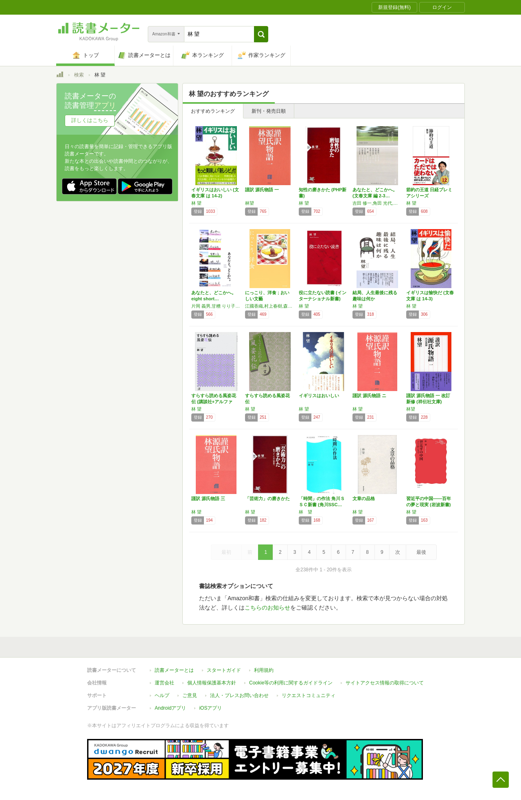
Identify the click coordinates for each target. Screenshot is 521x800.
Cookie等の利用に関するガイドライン (291, 682)
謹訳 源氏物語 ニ (369, 395)
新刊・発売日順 (269, 111)
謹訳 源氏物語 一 (262, 189)
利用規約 (264, 670)
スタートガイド (224, 670)
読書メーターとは (174, 670)
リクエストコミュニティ (308, 695)
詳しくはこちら (89, 120)
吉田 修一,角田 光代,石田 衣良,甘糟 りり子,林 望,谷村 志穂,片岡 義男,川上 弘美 (377, 203)
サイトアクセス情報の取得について (385, 682)
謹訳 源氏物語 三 (208, 498)
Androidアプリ (170, 708)
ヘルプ (162, 695)
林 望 (196, 203)
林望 (249, 203)
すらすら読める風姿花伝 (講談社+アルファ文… (213, 401)
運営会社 (164, 682)
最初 (226, 552)
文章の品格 (363, 498)
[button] (261, 34)
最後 (421, 552)
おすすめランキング (213, 111)
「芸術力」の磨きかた (267, 498)
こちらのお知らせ (267, 607)
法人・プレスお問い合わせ (239, 695)
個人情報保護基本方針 (211, 682)
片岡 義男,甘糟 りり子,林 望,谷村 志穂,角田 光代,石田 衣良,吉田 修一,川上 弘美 (216, 306)
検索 (79, 75)
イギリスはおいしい (319, 395)
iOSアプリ (210, 708)
